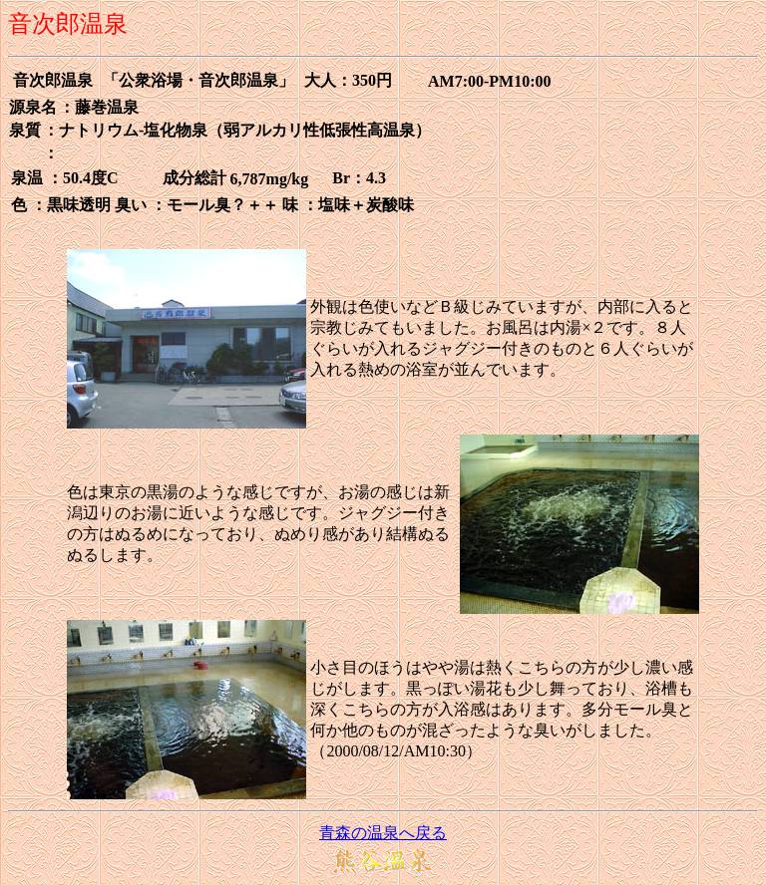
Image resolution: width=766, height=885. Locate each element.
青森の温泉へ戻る (383, 832)
